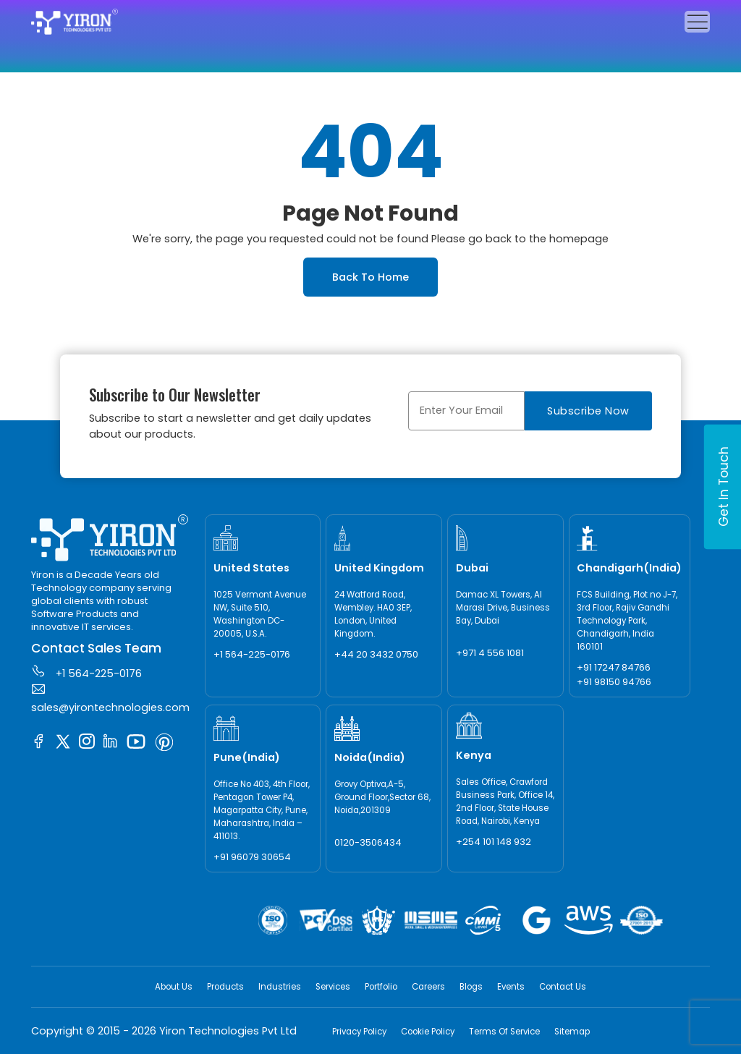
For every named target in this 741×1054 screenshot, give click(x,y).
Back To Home (370, 277)
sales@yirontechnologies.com (110, 698)
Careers (428, 987)
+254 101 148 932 (493, 842)
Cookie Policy (427, 1031)
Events (511, 987)
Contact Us (562, 987)
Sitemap (572, 1031)
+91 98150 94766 (614, 682)
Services (333, 987)
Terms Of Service (504, 1031)
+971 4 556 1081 (490, 653)
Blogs (471, 987)
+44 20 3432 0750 (376, 654)
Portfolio (381, 987)
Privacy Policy (359, 1031)
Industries (279, 987)
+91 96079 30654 (252, 857)
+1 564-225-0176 (86, 672)
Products (225, 987)
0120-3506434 (368, 842)
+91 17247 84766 (614, 667)
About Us (173, 987)
